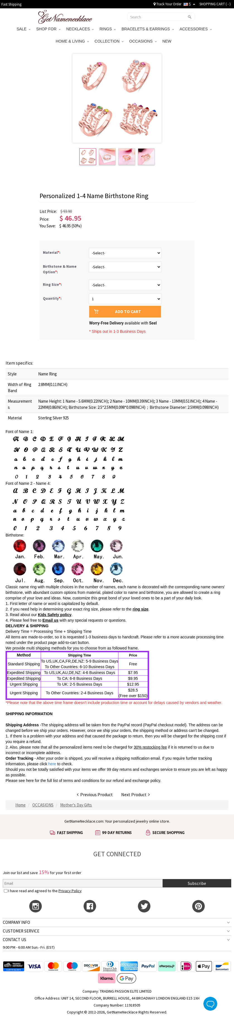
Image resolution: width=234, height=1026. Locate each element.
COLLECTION (109, 41)
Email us (50, 620)
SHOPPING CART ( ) (215, 4)
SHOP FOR (48, 29)
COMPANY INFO (16, 922)
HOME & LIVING (72, 41)
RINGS (107, 29)
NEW (167, 41)
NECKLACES (80, 29)
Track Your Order (167, 4)
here (30, 780)
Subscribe (197, 883)
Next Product (135, 794)
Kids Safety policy (55, 614)
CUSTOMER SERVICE (21, 931)
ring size (140, 609)
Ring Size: (53, 284)
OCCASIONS (143, 41)
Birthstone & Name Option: (60, 269)
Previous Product (95, 794)
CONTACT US (14, 939)
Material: (52, 252)
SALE (23, 29)
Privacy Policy (70, 890)
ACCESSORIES (196, 29)
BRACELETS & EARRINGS (147, 29)
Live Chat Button (210, 1004)
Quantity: (52, 298)
